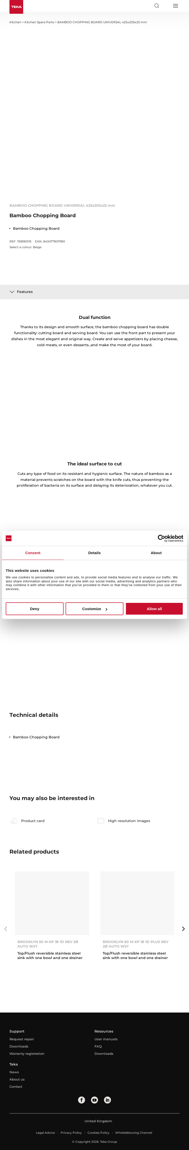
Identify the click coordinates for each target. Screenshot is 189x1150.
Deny (34, 609)
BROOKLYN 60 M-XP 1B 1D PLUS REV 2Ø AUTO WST (135, 944)
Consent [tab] (32, 553)
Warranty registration (26, 1054)
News (14, 1072)
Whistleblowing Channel (133, 1133)
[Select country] (166, 5)
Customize (94, 609)
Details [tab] (94, 553)
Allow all (154, 609)
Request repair (21, 1039)
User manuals (106, 1039)
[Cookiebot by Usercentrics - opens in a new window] (161, 538)
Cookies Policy (98, 1133)
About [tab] (156, 553)
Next (183, 928)
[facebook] (81, 1100)
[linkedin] (107, 1100)
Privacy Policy (71, 1133)
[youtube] (94, 1100)
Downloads (18, 1046)
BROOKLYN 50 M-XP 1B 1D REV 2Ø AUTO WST (47, 944)
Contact (15, 1087)
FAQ (98, 1046)
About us (17, 1079)
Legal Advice (45, 1133)
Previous (5, 928)
